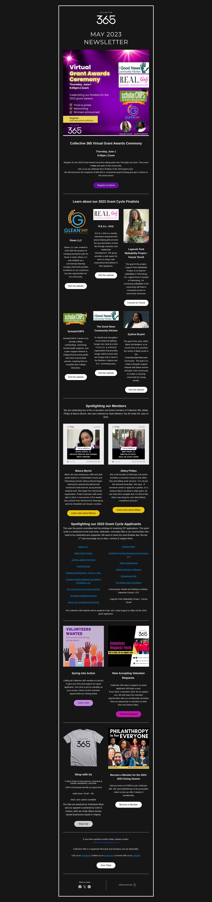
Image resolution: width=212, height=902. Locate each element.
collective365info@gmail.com (106, 842)
